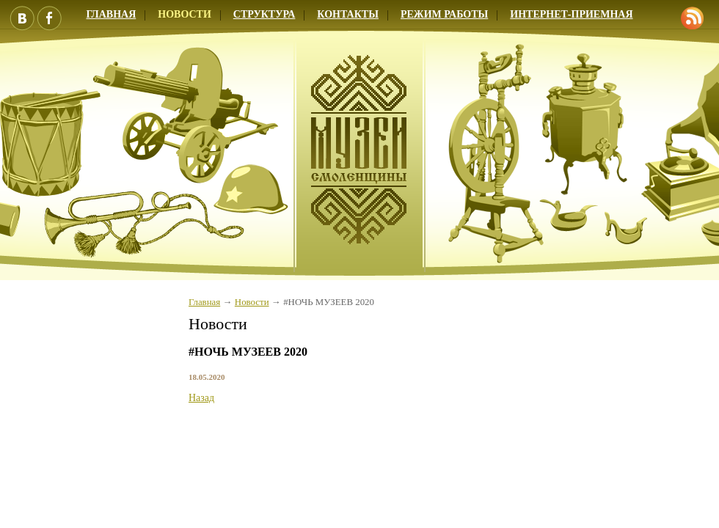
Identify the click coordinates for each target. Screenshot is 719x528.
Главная (204, 302)
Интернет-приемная (571, 14)
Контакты (348, 14)
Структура (264, 14)
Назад (201, 397)
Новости (184, 14)
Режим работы (444, 14)
